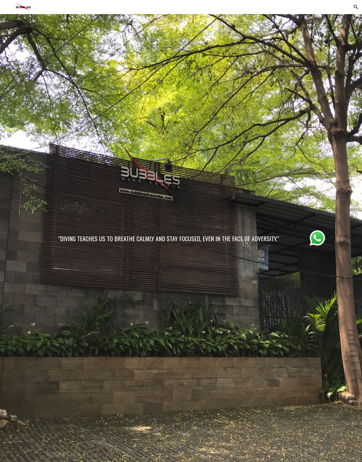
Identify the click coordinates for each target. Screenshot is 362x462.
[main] (168, 237)
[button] (356, 7)
